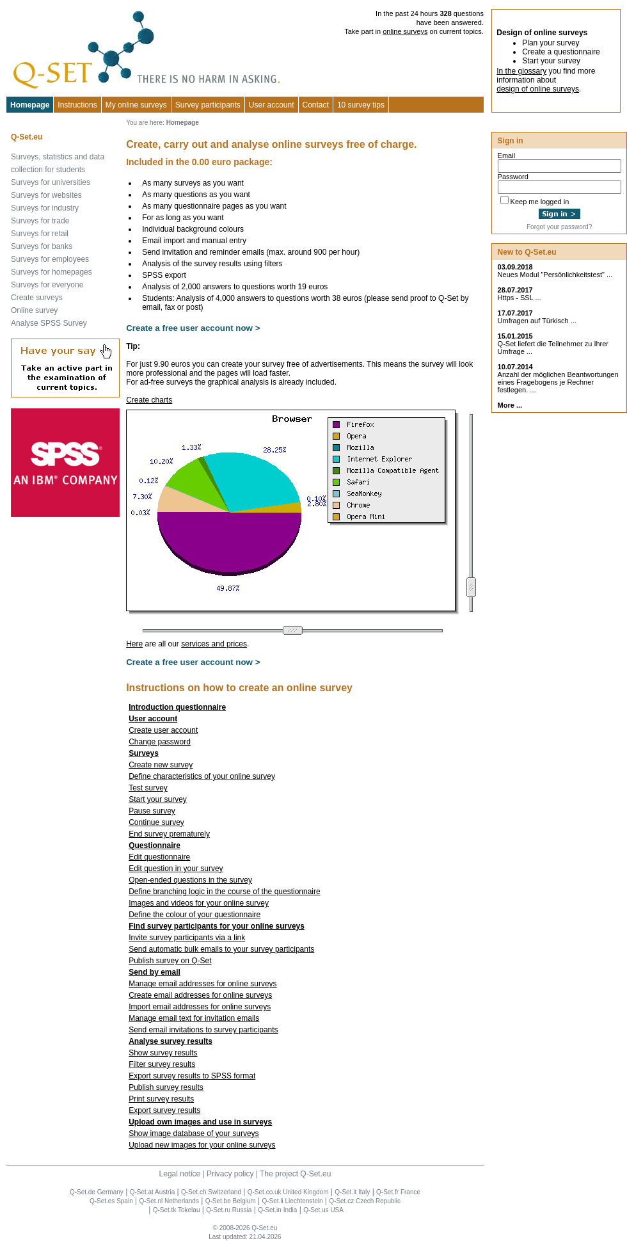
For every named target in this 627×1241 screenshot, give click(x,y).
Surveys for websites (46, 195)
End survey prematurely (169, 833)
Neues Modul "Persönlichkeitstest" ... (555, 274)
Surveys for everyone (47, 284)
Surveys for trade (40, 220)
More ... (510, 405)
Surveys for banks (41, 246)
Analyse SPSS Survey (49, 323)
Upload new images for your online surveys (202, 1145)
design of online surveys (537, 88)
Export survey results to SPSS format (192, 1075)
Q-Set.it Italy (352, 1192)
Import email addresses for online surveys (200, 1006)
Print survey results (161, 1098)
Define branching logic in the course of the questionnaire (225, 891)
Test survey (148, 787)
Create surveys (37, 297)
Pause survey (152, 810)
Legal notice (180, 1173)
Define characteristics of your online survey (202, 776)
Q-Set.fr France (398, 1192)
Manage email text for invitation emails (194, 1018)
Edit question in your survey (176, 868)
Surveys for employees (50, 259)
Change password (160, 741)
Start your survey (158, 799)
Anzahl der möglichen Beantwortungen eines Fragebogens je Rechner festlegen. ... (558, 382)
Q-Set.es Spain (111, 1201)
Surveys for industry (45, 208)
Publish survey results (166, 1087)
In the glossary (521, 71)
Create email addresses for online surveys (200, 995)
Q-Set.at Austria (152, 1192)
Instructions (77, 104)
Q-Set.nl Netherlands (169, 1201)
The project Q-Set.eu (295, 1173)
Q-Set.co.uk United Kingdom (288, 1192)
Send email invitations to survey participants (203, 1029)
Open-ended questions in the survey (190, 880)
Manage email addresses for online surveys (202, 983)
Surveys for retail (39, 233)
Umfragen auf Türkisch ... (537, 320)
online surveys (405, 31)
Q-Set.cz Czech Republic (365, 1201)
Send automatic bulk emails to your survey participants (221, 949)
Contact (316, 104)
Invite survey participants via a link (187, 937)
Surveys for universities (50, 182)
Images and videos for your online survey (199, 903)
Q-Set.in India (277, 1209)
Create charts (149, 400)
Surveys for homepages (51, 272)
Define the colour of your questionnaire (194, 914)
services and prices (214, 643)
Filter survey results (162, 1064)
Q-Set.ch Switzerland (211, 1192)
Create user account (163, 730)
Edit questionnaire (159, 857)
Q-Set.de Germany (96, 1192)
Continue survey (156, 822)
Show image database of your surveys (193, 1133)
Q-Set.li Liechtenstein (292, 1201)
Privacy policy (230, 1173)
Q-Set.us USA (323, 1209)
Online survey (34, 310)
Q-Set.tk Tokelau (176, 1209)
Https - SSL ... (519, 297)
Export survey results (164, 1110)
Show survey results (163, 1052)
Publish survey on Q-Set (170, 960)
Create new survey (161, 764)
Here (134, 643)
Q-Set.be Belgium (230, 1201)
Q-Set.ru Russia (228, 1209)
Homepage (29, 104)
